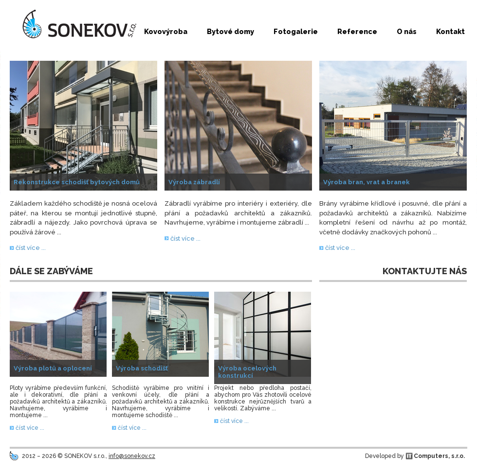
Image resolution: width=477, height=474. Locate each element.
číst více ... (31, 247)
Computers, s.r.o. (439, 456)
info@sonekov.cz (132, 456)
